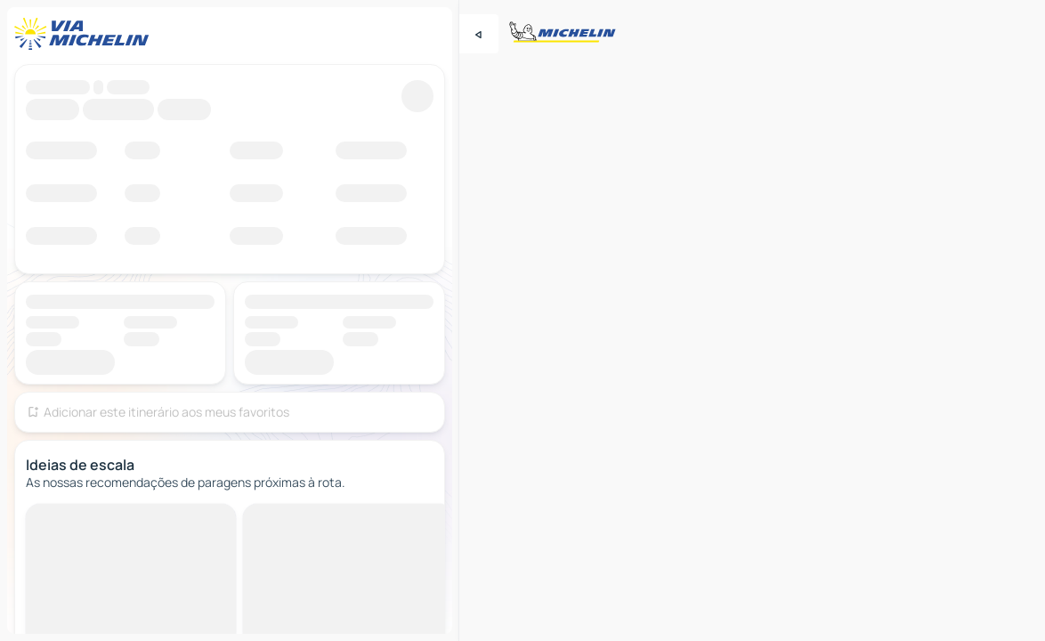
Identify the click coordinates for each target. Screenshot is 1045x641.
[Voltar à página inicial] (85, 33)
